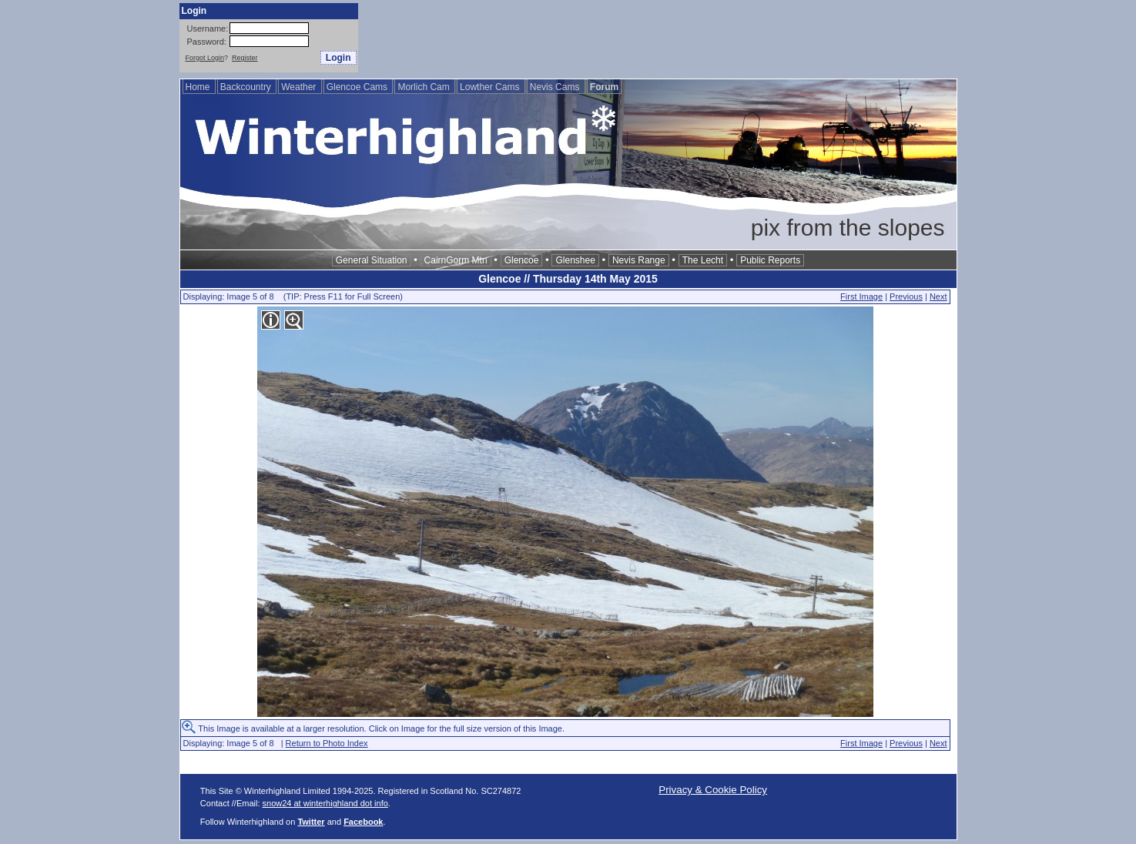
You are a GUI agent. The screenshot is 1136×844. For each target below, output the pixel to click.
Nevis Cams (556, 87)
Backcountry (246, 87)
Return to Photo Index (327, 743)
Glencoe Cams (358, 87)
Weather (299, 87)
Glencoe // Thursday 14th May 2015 (568, 279)
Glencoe (521, 260)
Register (245, 58)
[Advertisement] (677, 37)
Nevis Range (638, 260)
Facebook (363, 821)
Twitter (310, 821)
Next (938, 296)
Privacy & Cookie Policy (712, 789)
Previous (906, 296)
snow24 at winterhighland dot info (325, 803)
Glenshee (575, 260)
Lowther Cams (491, 87)
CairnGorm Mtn (456, 260)
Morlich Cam (424, 87)
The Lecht (702, 260)
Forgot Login (205, 58)
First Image (861, 296)
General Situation (371, 260)
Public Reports (770, 260)
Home (199, 87)
